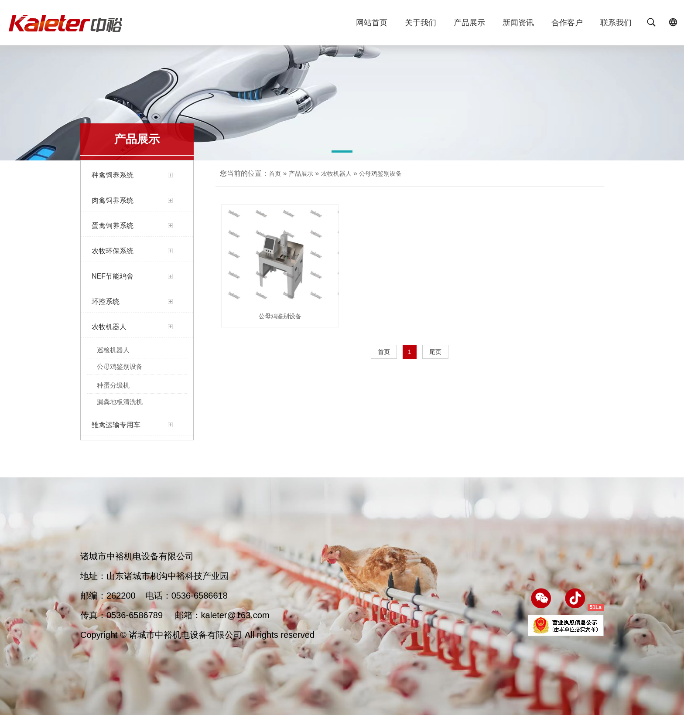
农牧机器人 (336, 173)
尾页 (435, 351)
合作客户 (567, 22)
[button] (342, 153)
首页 (275, 173)
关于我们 (420, 22)
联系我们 (616, 22)
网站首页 (371, 22)
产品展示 (469, 22)
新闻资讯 (518, 22)
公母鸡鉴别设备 (380, 173)
